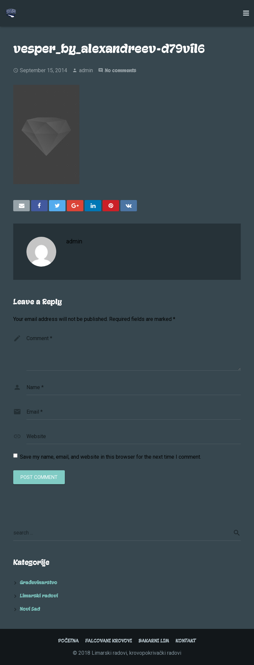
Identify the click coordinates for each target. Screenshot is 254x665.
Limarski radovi (39, 595)
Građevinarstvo (38, 582)
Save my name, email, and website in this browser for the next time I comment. (110, 457)
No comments (120, 70)
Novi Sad (30, 609)
